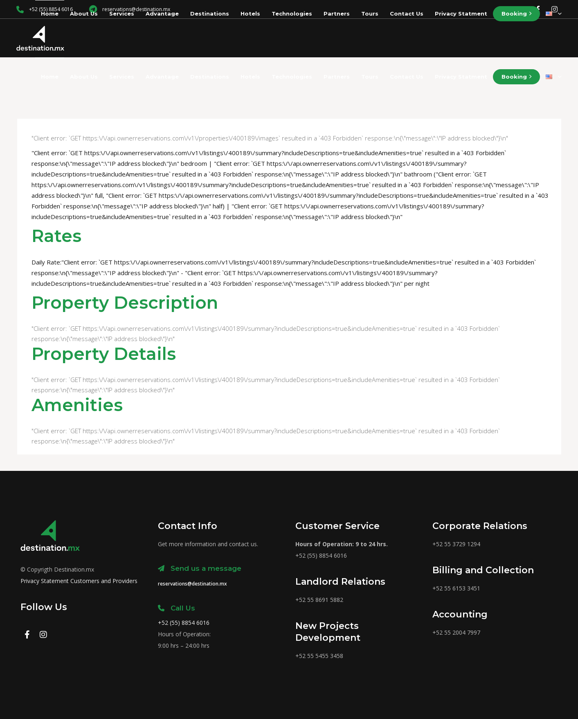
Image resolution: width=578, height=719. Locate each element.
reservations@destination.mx (192, 583)
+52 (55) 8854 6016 (183, 622)
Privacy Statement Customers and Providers (78, 581)
